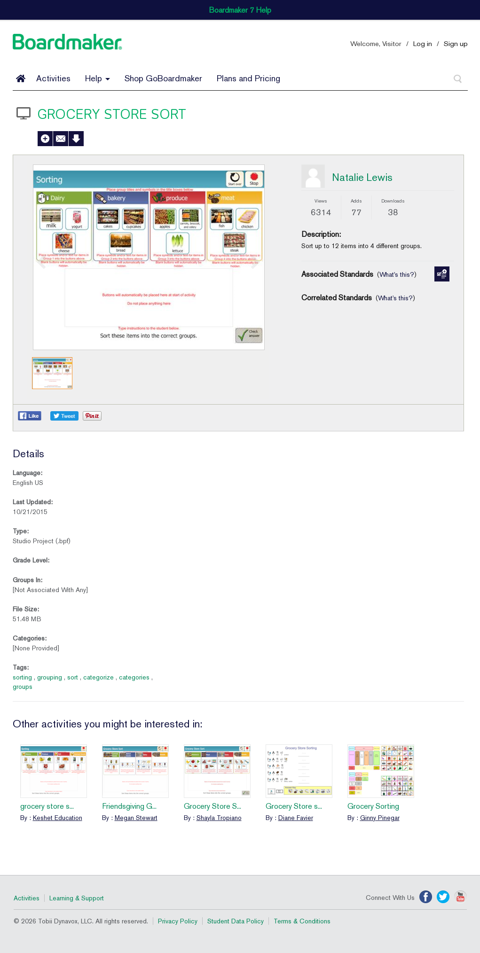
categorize (98, 677)
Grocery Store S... (212, 806)
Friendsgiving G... (129, 806)
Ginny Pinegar (380, 817)
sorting (22, 677)
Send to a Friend (60, 138)
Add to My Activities (45, 138)
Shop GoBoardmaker (163, 78)
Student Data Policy (235, 921)
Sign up (456, 43)
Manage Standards (441, 273)
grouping (49, 677)
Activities (53, 78)
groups (22, 686)
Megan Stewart (136, 817)
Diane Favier (295, 817)
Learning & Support (76, 898)
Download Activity (76, 138)
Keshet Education (57, 817)
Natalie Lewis (362, 177)
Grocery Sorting (373, 806)
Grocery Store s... (294, 806)
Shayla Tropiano (219, 817)
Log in (422, 43)
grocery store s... (47, 806)
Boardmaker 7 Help (240, 10)
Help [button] (97, 78)
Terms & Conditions (302, 921)
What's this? (396, 274)
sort (72, 677)
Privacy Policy (177, 921)
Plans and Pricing (248, 78)
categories (134, 677)
